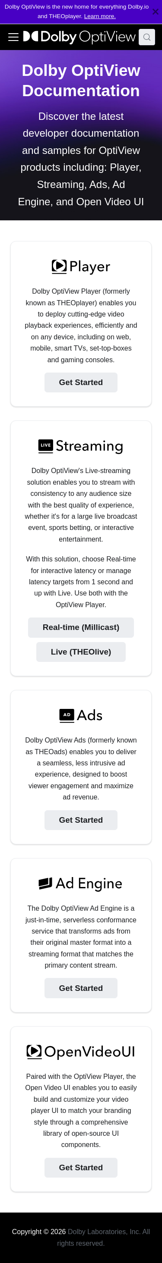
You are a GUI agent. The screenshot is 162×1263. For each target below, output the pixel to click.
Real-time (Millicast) (81, 627)
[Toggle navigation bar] (13, 37)
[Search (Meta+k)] (147, 37)
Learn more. (100, 16)
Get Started (81, 382)
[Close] (155, 12)
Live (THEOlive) (81, 651)
